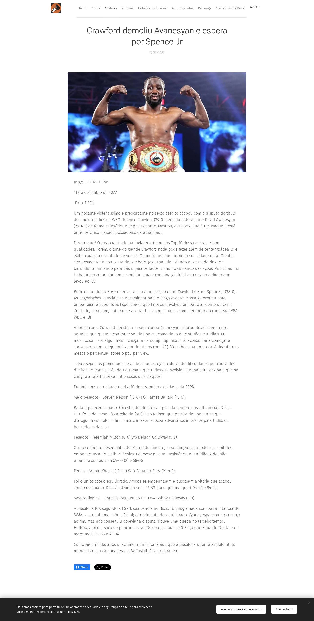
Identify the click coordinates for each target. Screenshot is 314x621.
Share (82, 567)
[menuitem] (99, 8)
